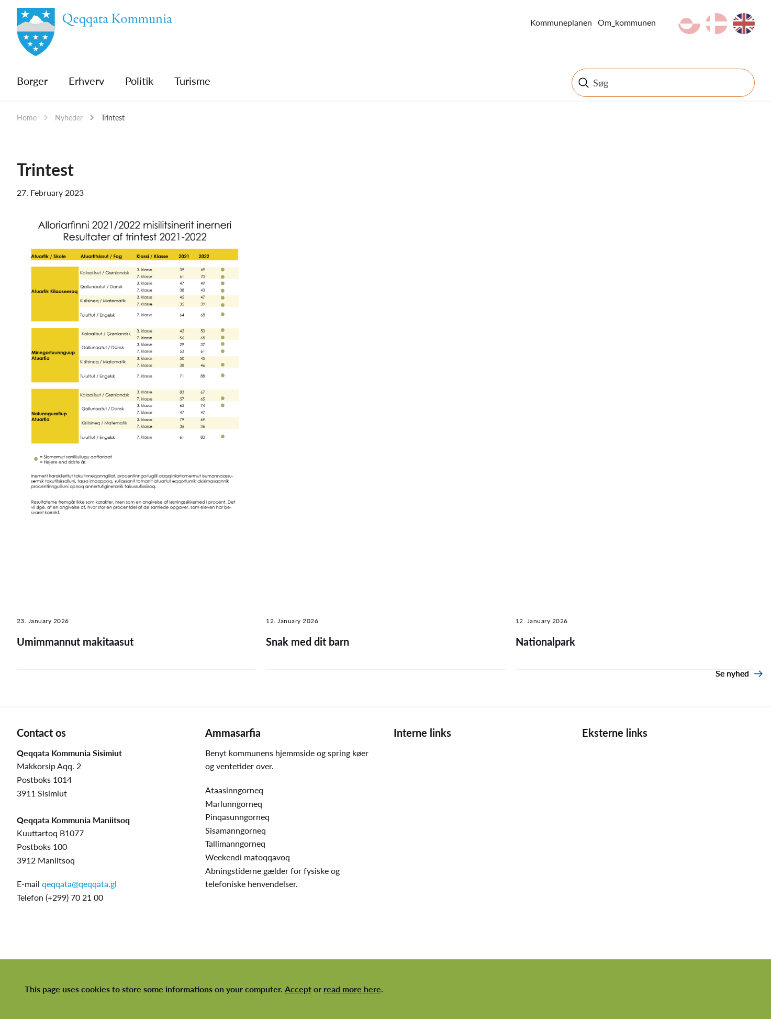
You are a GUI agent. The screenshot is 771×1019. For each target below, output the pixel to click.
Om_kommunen (627, 22)
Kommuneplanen (561, 22)
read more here (352, 989)
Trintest (113, 117)
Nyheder (69, 117)
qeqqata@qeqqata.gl (79, 884)
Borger (32, 80)
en (744, 23)
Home (27, 117)
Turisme (192, 80)
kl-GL (689, 23)
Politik (139, 80)
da (717, 23)
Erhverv (86, 80)
